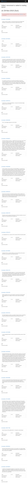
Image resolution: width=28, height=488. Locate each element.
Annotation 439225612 (5, 446)
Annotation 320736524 (5, 38)
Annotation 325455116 (5, 100)
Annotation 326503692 (5, 120)
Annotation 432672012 (5, 312)
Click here (21, 14)
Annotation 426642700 (5, 212)
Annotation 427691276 (5, 232)
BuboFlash (4, 1)
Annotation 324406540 (5, 78)
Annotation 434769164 (5, 351)
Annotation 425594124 (5, 191)
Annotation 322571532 (5, 57)
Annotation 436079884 (5, 377)
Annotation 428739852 (5, 250)
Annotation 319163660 (5, 19)
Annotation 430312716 (5, 270)
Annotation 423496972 (5, 138)
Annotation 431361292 (5, 292)
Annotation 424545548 (5, 166)
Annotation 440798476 (5, 466)
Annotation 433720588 (5, 332)
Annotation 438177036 (5, 427)
